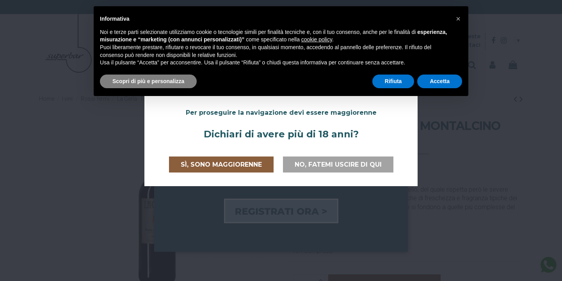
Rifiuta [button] (393, 81)
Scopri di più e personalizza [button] (148, 81)
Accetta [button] (440, 81)
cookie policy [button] (316, 39)
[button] (458, 18)
